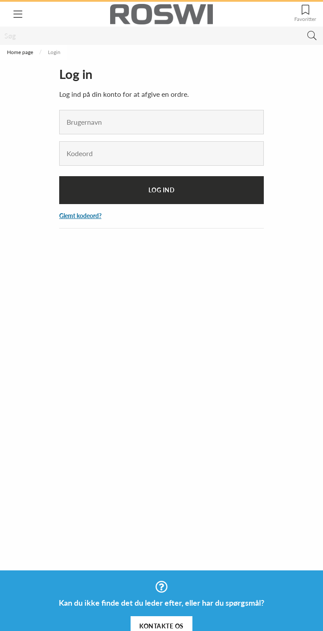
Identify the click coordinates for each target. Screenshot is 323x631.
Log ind (161, 190)
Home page (20, 52)
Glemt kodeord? (80, 215)
